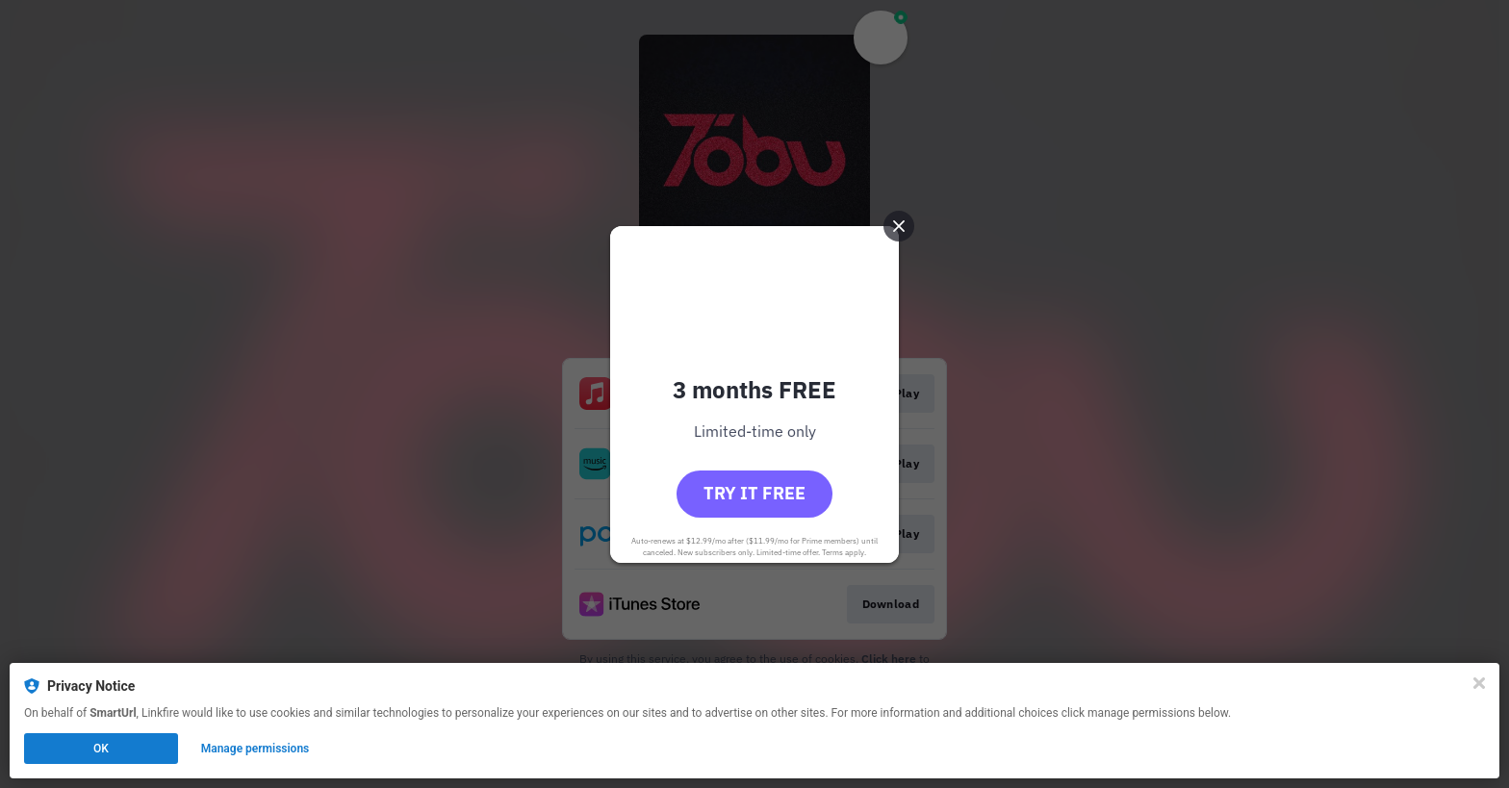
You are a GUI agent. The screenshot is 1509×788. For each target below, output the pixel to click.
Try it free (754, 493)
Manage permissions (255, 748)
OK (101, 748)
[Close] (1479, 683)
